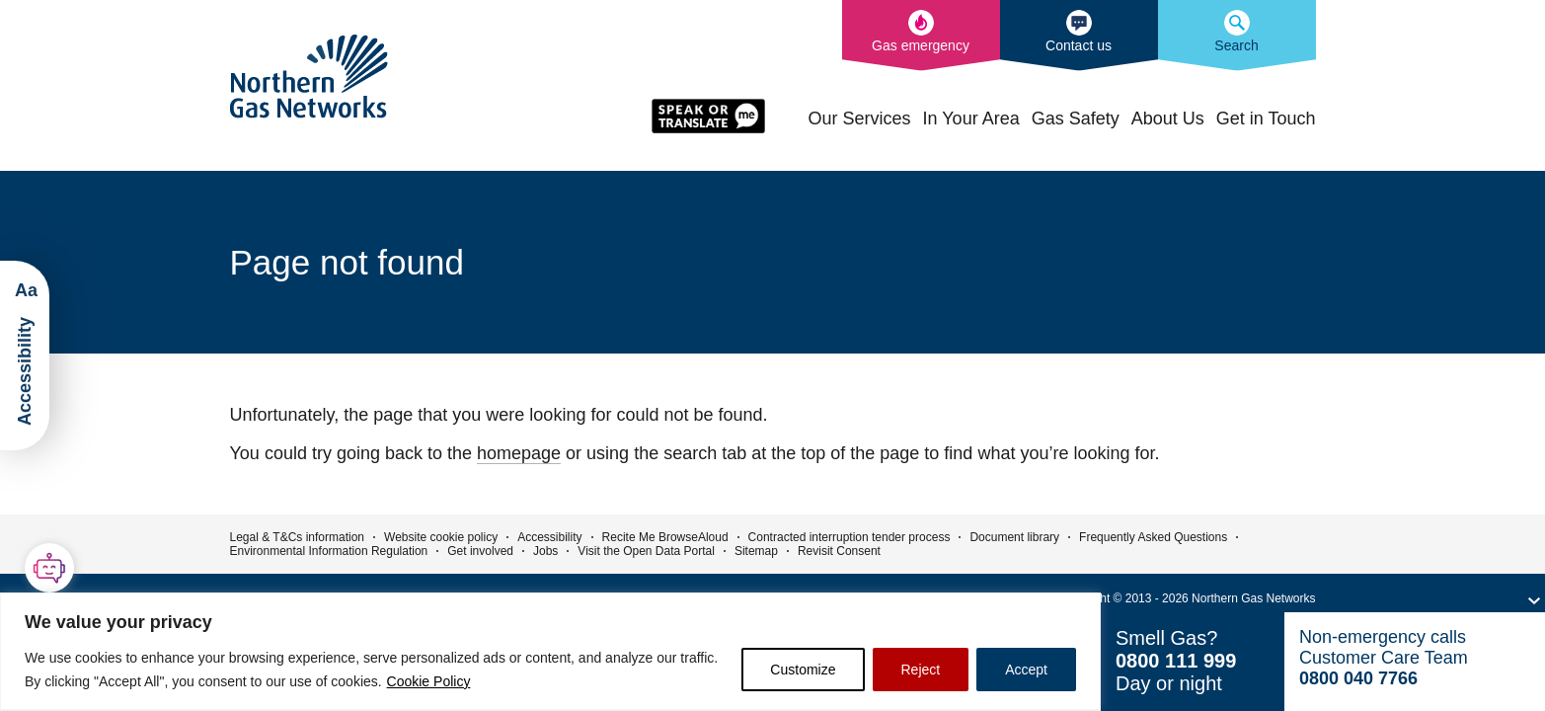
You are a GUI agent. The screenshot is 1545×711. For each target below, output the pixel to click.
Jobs (545, 551)
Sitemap (756, 551)
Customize (802, 669)
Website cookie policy (441, 537)
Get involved (480, 551)
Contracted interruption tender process (849, 537)
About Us (1167, 118)
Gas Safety (1076, 118)
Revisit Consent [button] (839, 551)
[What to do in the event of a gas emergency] (921, 35)
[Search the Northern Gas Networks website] (1237, 35)
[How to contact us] (1079, 35)
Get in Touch (1266, 118)
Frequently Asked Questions (1153, 537)
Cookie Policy (429, 681)
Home (786, 116)
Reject (921, 669)
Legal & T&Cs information (297, 537)
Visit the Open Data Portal (646, 551)
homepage (519, 453)
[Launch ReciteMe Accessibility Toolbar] (24, 355)
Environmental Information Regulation (329, 551)
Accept (1026, 669)
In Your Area (971, 118)
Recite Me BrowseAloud (665, 537)
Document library (1014, 537)
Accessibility (549, 537)
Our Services (860, 118)
